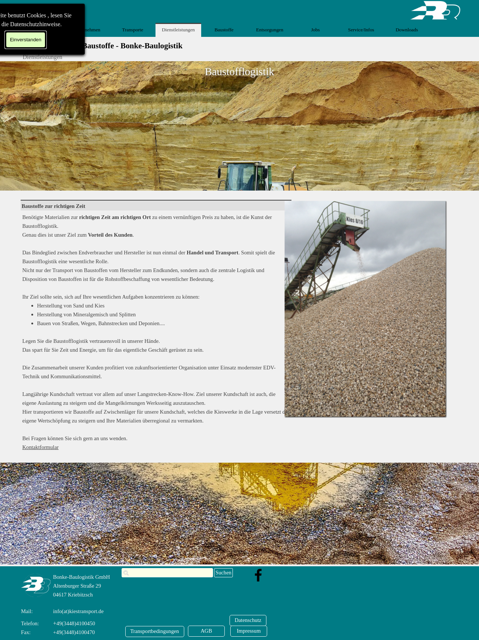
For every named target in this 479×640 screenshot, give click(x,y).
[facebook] (258, 575)
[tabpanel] (156, 206)
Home (41, 29)
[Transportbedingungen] (154, 631)
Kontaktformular (40, 447)
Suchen (223, 572)
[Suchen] (167, 572)
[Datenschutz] (248, 620)
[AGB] (206, 631)
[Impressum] (248, 631)
